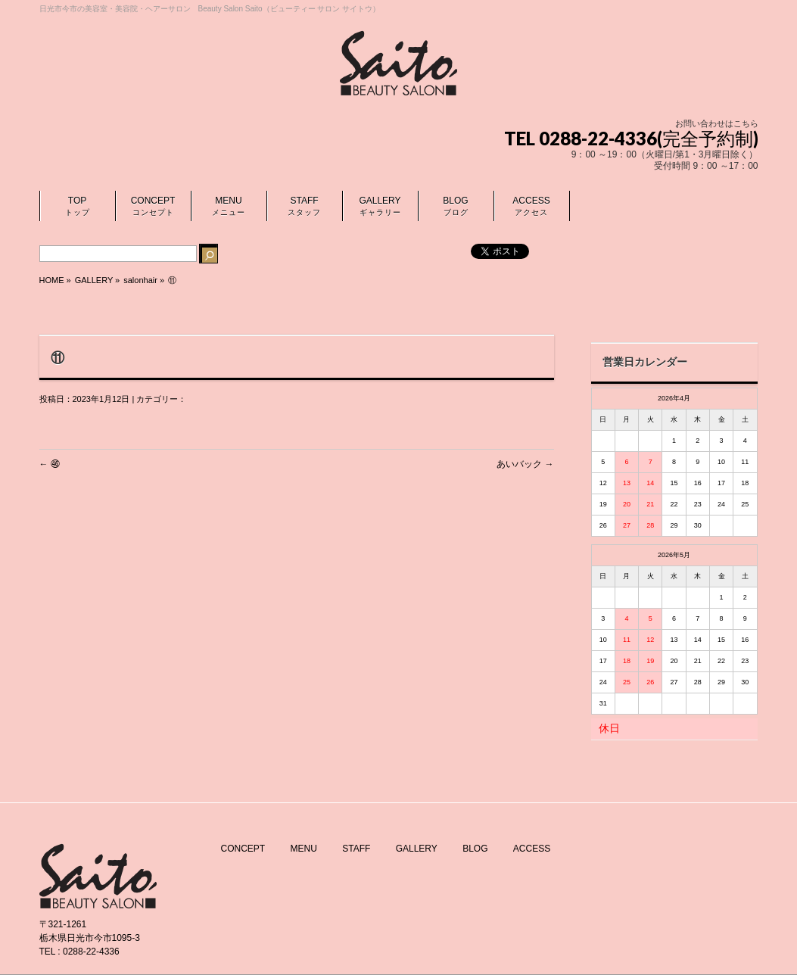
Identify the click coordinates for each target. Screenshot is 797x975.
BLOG (474, 848)
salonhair (140, 280)
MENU (304, 848)
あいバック (525, 464)
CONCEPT (243, 848)
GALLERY (416, 848)
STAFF (356, 848)
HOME (51, 280)
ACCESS (531, 848)
